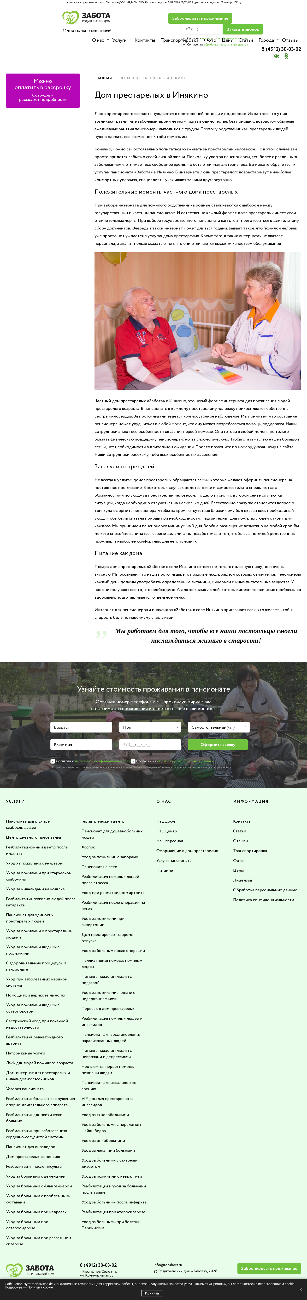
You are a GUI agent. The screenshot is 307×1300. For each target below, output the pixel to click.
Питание (164, 853)
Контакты (144, 40)
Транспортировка (179, 40)
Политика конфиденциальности (264, 883)
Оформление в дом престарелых (187, 833)
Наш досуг (166, 804)
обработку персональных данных (211, 34)
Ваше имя (63, 728)
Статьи (245, 40)
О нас (98, 40)
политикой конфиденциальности (209, 28)
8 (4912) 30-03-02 (278, 15)
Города (265, 40)
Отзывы (289, 40)
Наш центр (166, 814)
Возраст (62, 710)
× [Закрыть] (300, 1289)
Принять (152, 1293)
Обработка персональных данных (266, 873)
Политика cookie (40, 1287)
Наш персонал (170, 824)
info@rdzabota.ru (168, 1254)
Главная (103, 61)
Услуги (119, 40)
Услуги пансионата (174, 843)
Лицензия (242, 863)
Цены (226, 40)
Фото (209, 40)
